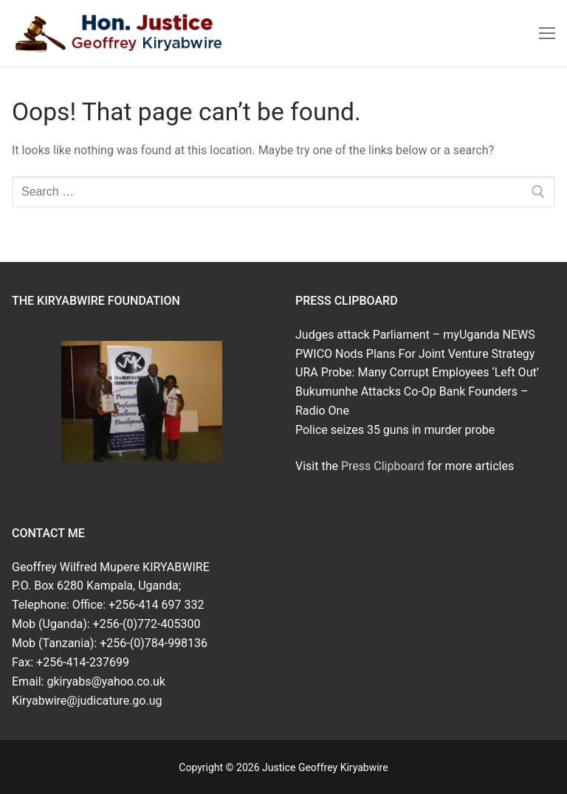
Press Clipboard (383, 466)
